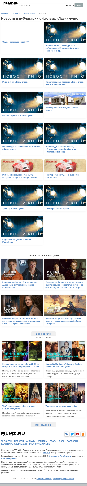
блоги (53, 441)
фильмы (30, 441)
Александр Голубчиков (60, 456)
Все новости (43, 334)
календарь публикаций (14, 444)
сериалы (42, 441)
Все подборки (43, 425)
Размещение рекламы (63, 479)
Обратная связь (44, 479)
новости (19, 441)
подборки (72, 441)
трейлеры (6, 441)
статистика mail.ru (39, 444)
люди (62, 441)
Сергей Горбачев (9, 459)
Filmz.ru (46, 453)
